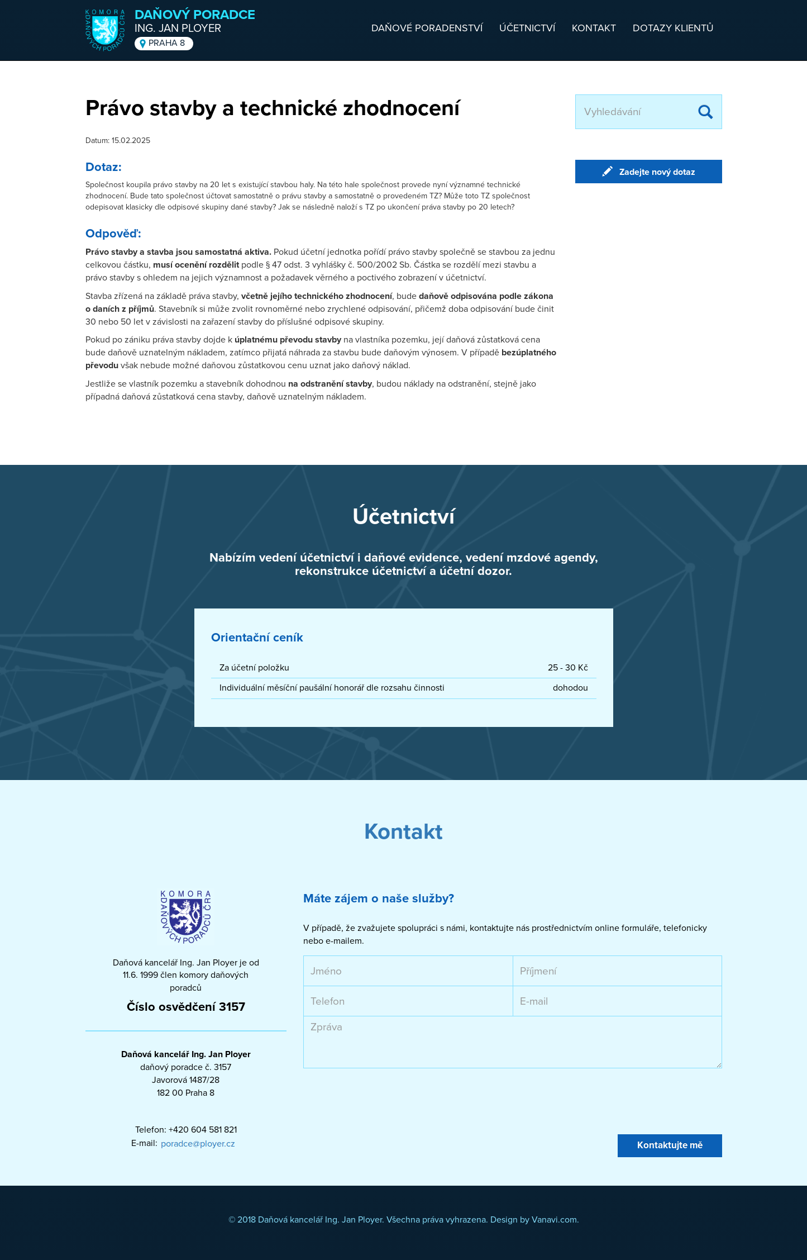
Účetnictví (527, 28)
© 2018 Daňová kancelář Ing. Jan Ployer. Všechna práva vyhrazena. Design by (380, 1219)
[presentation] (388, 1101)
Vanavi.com (554, 1219)
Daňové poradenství (427, 28)
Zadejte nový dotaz (657, 172)
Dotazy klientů (673, 28)
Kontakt (594, 28)
